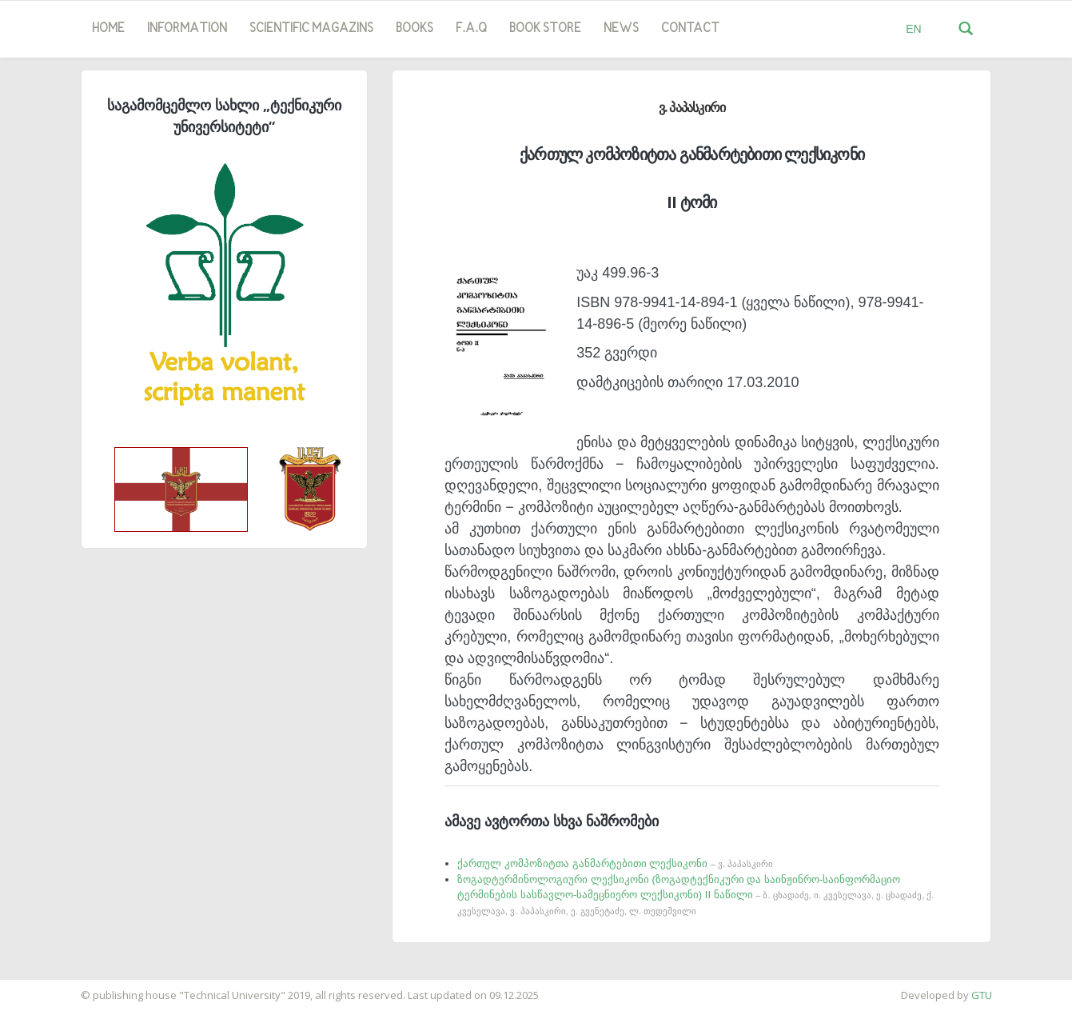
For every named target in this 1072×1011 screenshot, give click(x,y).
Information (187, 29)
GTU (981, 995)
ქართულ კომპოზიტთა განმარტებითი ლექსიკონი (615, 863)
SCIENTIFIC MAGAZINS (311, 29)
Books (414, 29)
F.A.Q (471, 29)
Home (108, 29)
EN (913, 28)
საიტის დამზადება (47, 987)
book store (545, 29)
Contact (690, 29)
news (621, 29)
